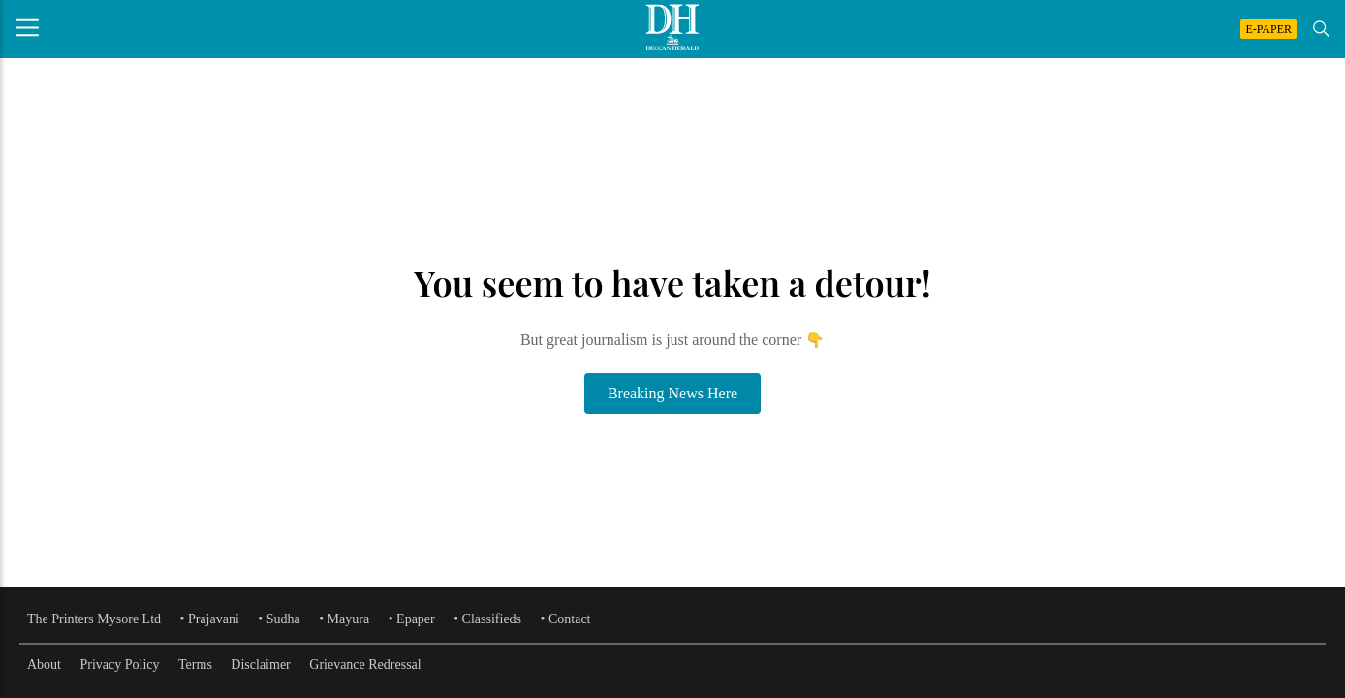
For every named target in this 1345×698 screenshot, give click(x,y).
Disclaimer (260, 664)
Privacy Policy (120, 664)
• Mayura (344, 619)
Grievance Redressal (365, 664)
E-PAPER (1268, 29)
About (44, 664)
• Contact (566, 619)
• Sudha (278, 619)
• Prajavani (209, 619)
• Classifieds (487, 619)
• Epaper (412, 619)
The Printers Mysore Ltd (94, 619)
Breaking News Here (672, 393)
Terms (195, 664)
